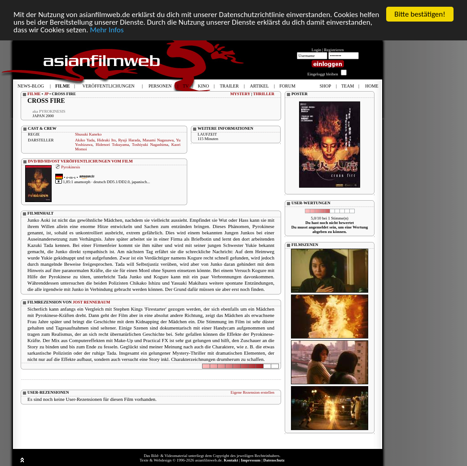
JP (46, 94)
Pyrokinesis (70, 166)
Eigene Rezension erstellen (252, 392)
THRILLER (263, 94)
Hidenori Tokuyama (112, 144)
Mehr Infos (106, 29)
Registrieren (334, 50)
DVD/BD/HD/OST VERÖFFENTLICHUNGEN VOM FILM (80, 161)
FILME (34, 94)
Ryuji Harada (129, 140)
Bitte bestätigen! (419, 14)
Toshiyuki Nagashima (150, 144)
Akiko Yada (85, 140)
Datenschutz (274, 460)
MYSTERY (240, 94)
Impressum (250, 460)
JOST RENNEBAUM (91, 302)
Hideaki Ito (106, 140)
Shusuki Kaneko (88, 134)
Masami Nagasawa (158, 140)
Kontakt (231, 460)
